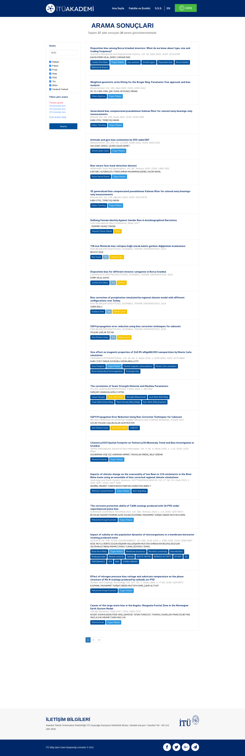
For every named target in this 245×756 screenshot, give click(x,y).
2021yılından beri (57, 112)
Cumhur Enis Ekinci (100, 62)
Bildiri (55, 85)
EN (168, 8)
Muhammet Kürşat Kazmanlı (104, 519)
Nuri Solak (96, 257)
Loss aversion (133, 62)
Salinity (130, 556)
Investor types (149, 62)
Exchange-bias (132, 371)
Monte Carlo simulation (166, 366)
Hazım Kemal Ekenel (101, 176)
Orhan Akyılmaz (98, 96)
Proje (54, 69)
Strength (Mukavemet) (136, 397)
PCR (110, 561)
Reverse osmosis (116, 556)
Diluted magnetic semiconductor (138, 366)
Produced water (98, 556)
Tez (54, 81)
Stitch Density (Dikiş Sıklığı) (128, 402)
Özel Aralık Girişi (57, 117)
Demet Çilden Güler (100, 150)
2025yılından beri (57, 108)
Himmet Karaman (99, 459)
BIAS (117, 561)
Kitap (54, 73)
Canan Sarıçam (98, 397)
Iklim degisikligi (139, 491)
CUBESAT (134, 428)
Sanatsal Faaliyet (60, 89)
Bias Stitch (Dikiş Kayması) (154, 402)
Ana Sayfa (118, 8)
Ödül (54, 77)
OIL (186, 556)
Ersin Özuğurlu (98, 366)
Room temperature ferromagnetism (107, 371)
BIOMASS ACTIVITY (162, 556)
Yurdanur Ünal (98, 311)
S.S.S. (158, 8)
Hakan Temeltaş (99, 125)
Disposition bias (165, 62)
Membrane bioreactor (135, 551)
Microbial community (158, 551)
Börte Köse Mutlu (99, 551)
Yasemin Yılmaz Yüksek (102, 231)
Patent (55, 65)
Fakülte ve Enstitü (139, 8)
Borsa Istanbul (182, 62)
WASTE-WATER (144, 556)
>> (99, 640)
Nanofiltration (176, 551)
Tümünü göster (56, 102)
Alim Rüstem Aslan (100, 337)
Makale (55, 61)
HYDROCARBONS (130, 561)
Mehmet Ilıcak (98, 622)
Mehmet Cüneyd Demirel (102, 491)
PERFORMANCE (98, 561)
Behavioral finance (100, 67)
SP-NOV (178, 556)
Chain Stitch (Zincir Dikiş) (102, 402)
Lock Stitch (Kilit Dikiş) (158, 397)
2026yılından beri (57, 105)
